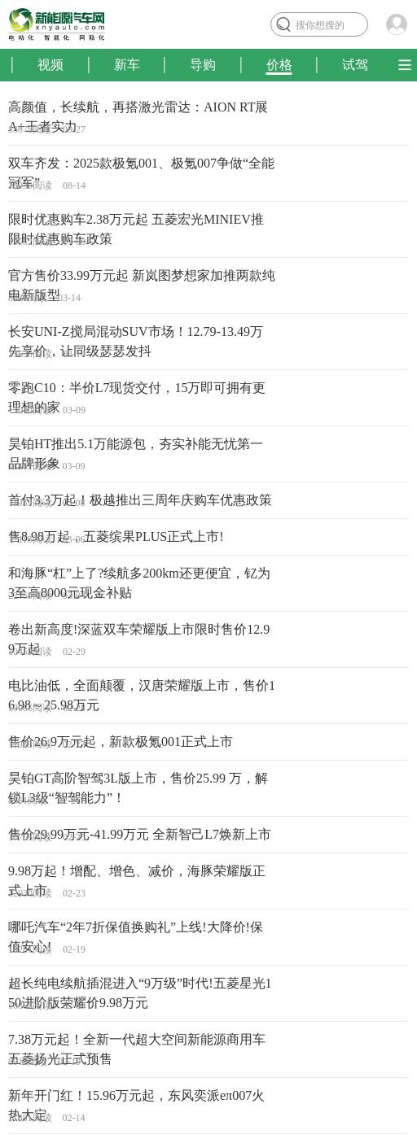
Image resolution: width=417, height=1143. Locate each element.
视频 (50, 65)
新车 (127, 65)
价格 (279, 65)
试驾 (355, 65)
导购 (203, 65)
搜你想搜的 (320, 25)
